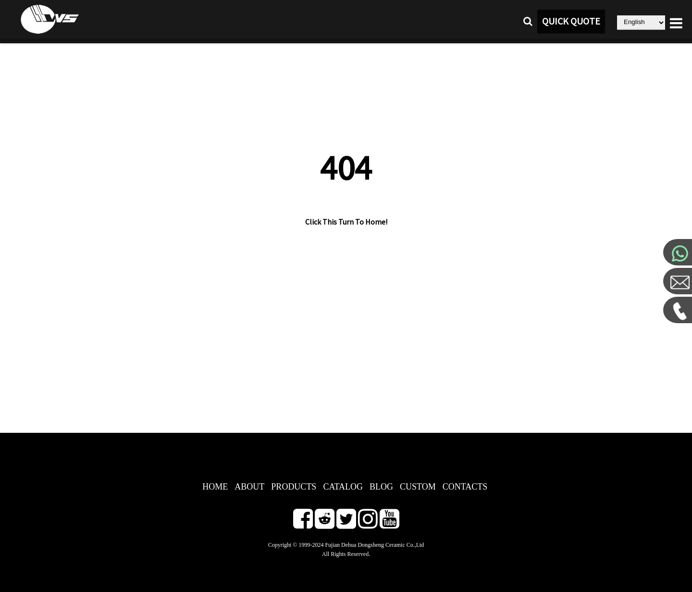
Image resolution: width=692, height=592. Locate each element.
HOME (215, 486)
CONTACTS (465, 486)
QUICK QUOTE (571, 21)
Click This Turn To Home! (346, 222)
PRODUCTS (293, 486)
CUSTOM (418, 486)
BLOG (381, 486)
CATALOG (343, 486)
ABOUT (249, 486)
